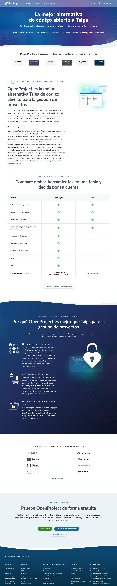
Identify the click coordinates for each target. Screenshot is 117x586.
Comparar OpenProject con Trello (98, 563)
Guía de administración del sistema (52, 563)
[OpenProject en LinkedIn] (65, 583)
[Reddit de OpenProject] (72, 583)
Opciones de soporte (10, 563)
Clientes (23, 561)
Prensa (23, 568)
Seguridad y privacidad (10, 571)
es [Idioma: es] (93, 3)
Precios (46, 3)
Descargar (46, 558)
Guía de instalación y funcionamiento (52, 561)
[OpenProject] (6, 544)
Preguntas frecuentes (76, 558)
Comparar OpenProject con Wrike (98, 568)
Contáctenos (45, 582)
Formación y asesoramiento (78, 568)
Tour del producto (9, 555)
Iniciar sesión (107, 3)
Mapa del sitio (36, 582)
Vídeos (72, 563)
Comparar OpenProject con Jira (98, 558)
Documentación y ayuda (77, 555)
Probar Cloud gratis (45, 516)
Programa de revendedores (28, 563)
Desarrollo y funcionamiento (54, 552)
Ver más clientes (57, 466)
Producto (27, 3)
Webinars (73, 573)
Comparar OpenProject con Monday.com (100, 566)
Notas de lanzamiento (48, 571)
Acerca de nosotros (26, 555)
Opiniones (7, 573)
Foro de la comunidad (76, 566)
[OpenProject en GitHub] (57, 583)
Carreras (23, 566)
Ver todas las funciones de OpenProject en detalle (58, 286)
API (44, 568)
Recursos (54, 3)
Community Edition (10, 566)
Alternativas (11, 544)
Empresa (24, 552)
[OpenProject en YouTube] (68, 583)
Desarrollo (46, 566)
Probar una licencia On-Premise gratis (66, 516)
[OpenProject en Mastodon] (61, 583)
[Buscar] (99, 3)
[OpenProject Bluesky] (76, 583)
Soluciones (37, 3)
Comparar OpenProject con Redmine (99, 573)
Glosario (73, 561)
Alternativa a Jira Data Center (97, 555)
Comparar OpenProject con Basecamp (100, 571)
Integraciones (8, 561)
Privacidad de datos (27, 582)
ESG (22, 558)
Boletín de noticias (26, 571)
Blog (72, 571)
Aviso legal (7, 582)
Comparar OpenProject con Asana (98, 561)
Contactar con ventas (58, 522)
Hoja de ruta (46, 555)
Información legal (16, 582)
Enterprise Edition (9, 568)
